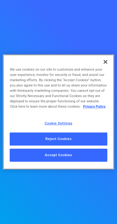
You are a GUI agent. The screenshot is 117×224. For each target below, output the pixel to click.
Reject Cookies (58, 139)
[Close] (105, 62)
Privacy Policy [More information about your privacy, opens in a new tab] (94, 106)
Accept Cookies (58, 155)
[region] (58, 112)
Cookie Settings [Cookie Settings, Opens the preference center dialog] (58, 123)
